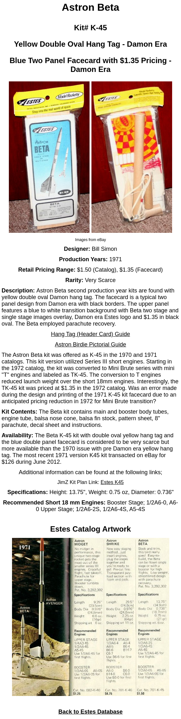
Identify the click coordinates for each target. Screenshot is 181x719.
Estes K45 (112, 482)
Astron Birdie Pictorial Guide (90, 344)
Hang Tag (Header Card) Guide (90, 334)
